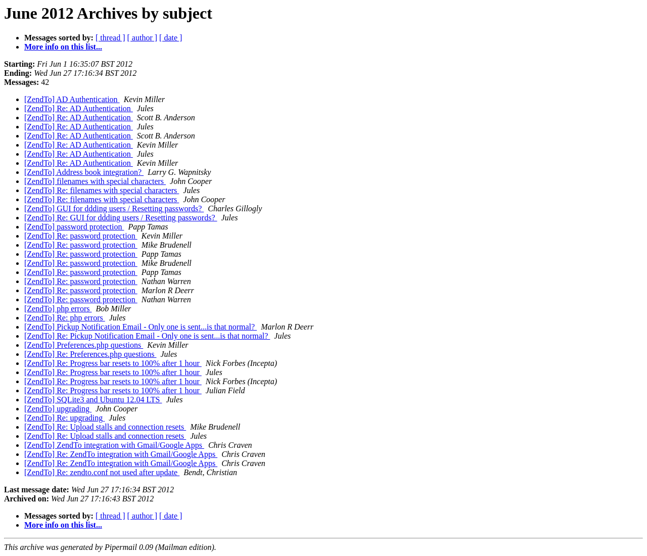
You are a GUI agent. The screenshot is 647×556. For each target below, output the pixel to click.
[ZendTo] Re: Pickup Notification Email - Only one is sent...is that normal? (147, 336)
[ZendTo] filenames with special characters (95, 181)
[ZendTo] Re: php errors (64, 317)
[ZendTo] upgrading (57, 408)
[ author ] (142, 37)
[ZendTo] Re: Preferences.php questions (90, 354)
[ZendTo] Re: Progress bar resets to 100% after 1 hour (113, 363)
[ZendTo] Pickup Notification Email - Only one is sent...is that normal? (140, 326)
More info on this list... (63, 46)
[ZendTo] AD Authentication (72, 99)
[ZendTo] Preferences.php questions (83, 345)
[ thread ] (110, 37)
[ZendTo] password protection (74, 226)
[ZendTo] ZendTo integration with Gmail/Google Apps (114, 445)
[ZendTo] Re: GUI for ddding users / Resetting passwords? (120, 217)
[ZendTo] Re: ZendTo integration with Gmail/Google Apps (120, 454)
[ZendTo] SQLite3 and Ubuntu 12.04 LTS (93, 399)
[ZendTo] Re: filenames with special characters (101, 190)
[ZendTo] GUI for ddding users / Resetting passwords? (114, 208)
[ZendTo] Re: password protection (80, 235)
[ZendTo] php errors (58, 308)
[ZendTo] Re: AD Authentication (78, 108)
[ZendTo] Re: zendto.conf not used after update (101, 472)
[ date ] (170, 37)
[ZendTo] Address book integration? (84, 172)
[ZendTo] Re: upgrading (64, 417)
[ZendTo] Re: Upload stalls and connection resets (105, 427)
